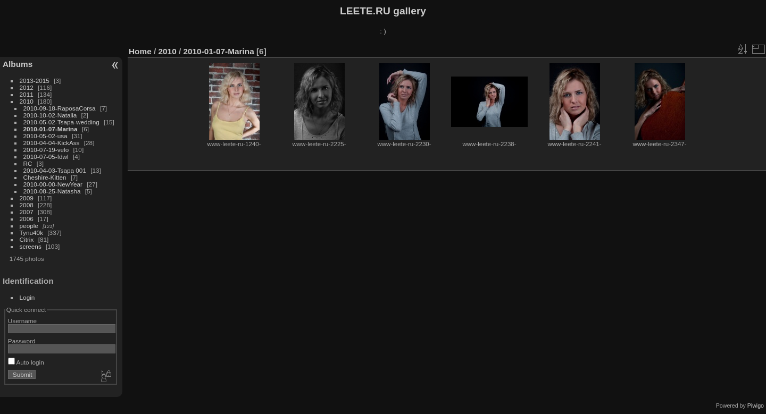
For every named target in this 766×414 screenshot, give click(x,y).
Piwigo (755, 405)
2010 (27, 101)
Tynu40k (31, 232)
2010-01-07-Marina (50, 128)
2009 (27, 198)
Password (22, 340)
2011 (27, 94)
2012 (27, 87)
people (29, 225)
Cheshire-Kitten (44, 177)
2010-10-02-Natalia (50, 115)
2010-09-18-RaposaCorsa (59, 108)
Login (27, 297)
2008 (27, 204)
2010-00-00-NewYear (52, 184)
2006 (27, 218)
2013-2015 (34, 80)
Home (140, 51)
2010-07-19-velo (46, 149)
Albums (17, 64)
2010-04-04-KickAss (51, 142)
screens (30, 246)
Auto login (26, 362)
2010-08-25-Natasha (52, 191)
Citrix (27, 239)
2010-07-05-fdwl (46, 156)
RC (27, 163)
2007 (27, 211)
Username (22, 320)
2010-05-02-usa (45, 135)
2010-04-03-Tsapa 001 (54, 170)
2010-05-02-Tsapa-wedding (61, 122)
